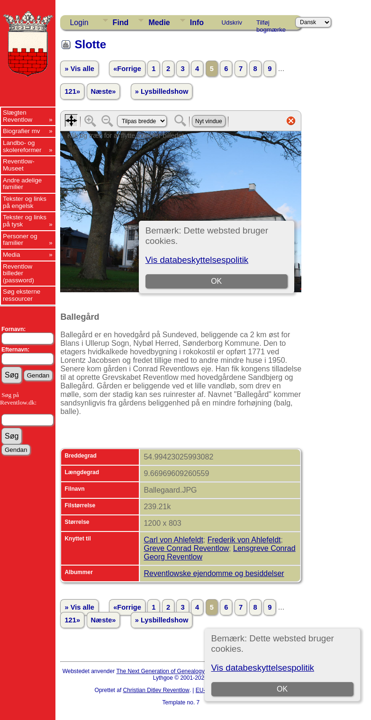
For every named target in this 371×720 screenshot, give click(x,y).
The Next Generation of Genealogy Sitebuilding (176, 671)
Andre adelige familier (22, 184)
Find (121, 22)
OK (282, 689)
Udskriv (232, 22)
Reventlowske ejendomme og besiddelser (214, 573)
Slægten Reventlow (17, 116)
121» (72, 91)
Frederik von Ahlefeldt (244, 540)
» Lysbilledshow (162, 91)
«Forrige (127, 68)
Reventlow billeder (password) (18, 273)
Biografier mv (21, 131)
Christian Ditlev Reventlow (156, 690)
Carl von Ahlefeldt (173, 540)
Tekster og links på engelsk (24, 202)
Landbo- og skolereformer (22, 146)
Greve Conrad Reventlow (186, 548)
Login (79, 22)
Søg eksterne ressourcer (21, 295)
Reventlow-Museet (19, 165)
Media (11, 254)
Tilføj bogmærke (271, 24)
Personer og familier (20, 240)
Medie (159, 22)
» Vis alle (79, 68)
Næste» (103, 91)
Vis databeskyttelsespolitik (262, 668)
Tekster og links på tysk (24, 221)
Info (197, 22)
